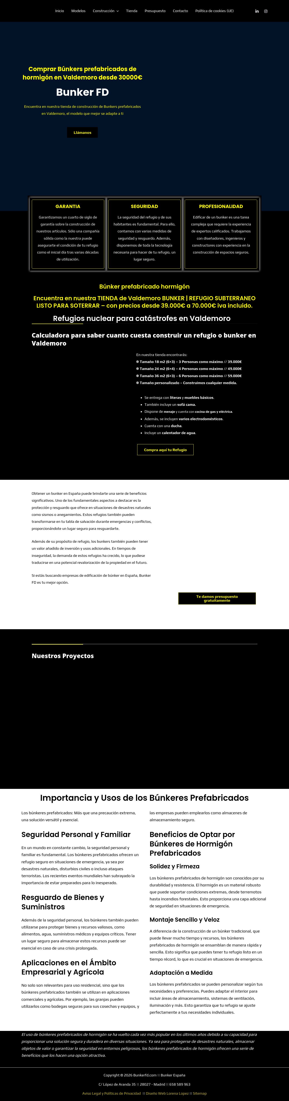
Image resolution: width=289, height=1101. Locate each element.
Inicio (59, 11)
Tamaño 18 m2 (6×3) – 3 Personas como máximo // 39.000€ (191, 361)
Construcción (106, 11)
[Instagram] (266, 11)
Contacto (180, 11)
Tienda (131, 11)
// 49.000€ (233, 368)
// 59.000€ (233, 376)
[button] (116, 11)
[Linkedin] (257, 11)
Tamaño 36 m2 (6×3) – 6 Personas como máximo (191, 376)
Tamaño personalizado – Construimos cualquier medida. (188, 383)
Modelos (78, 11)
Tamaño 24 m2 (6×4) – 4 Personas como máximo (191, 368)
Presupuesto (155, 11)
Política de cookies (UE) (214, 11)
